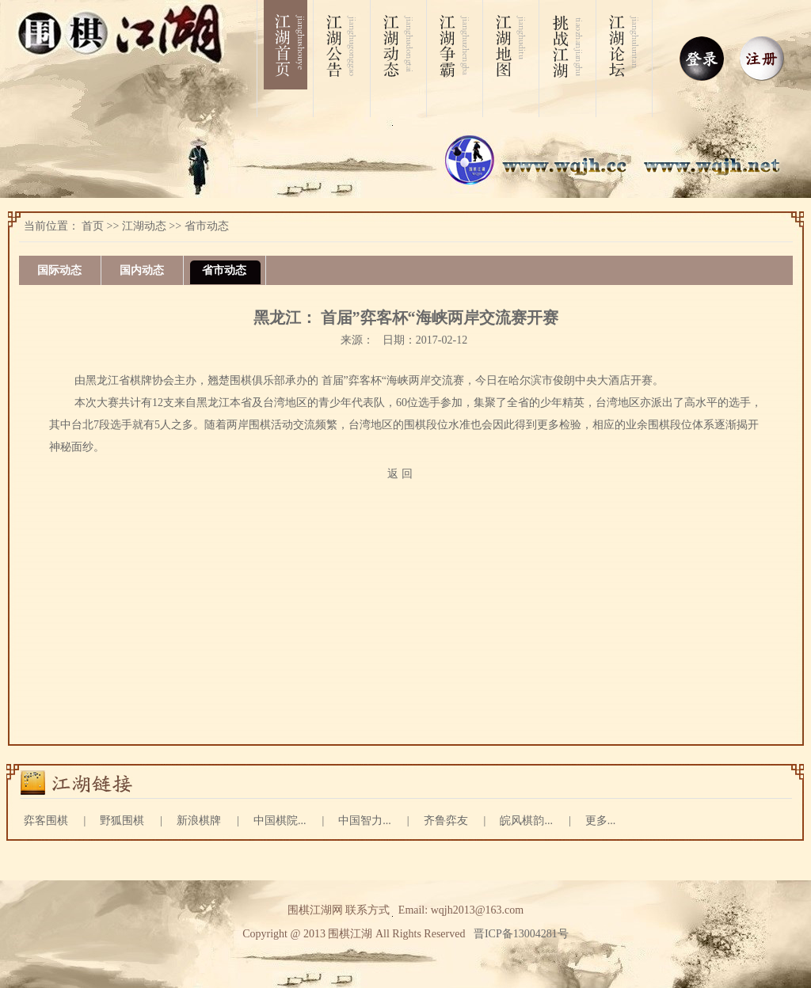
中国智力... (364, 820)
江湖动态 (144, 226)
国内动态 (142, 270)
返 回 (400, 474)
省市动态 (207, 226)
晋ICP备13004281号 (521, 934)
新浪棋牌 (199, 820)
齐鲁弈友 (446, 820)
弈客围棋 (46, 820)
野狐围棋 (122, 820)
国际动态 (59, 270)
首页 (93, 226)
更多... (600, 820)
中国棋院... (280, 820)
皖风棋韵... (526, 820)
